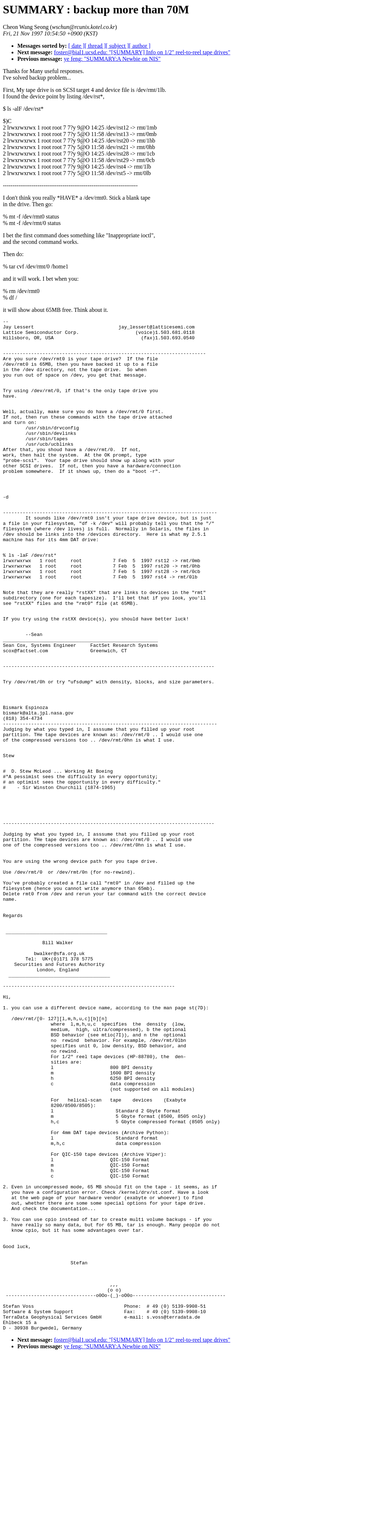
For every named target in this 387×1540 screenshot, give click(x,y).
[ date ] (76, 46)
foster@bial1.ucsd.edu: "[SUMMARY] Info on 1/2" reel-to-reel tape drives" (142, 52)
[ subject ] (117, 46)
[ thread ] (95, 46)
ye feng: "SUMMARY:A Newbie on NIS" (112, 59)
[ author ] (140, 46)
